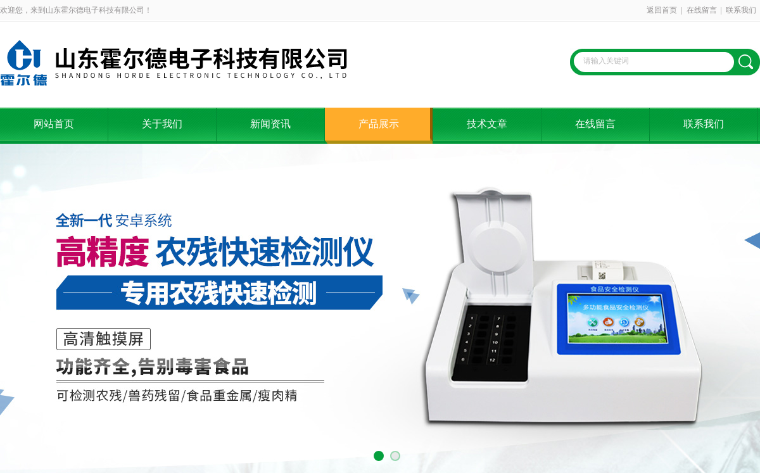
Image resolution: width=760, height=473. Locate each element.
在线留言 (702, 10)
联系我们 (741, 10)
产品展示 (378, 123)
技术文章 (487, 123)
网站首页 (54, 123)
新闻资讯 (270, 123)
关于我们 (162, 123)
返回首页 (662, 10)
